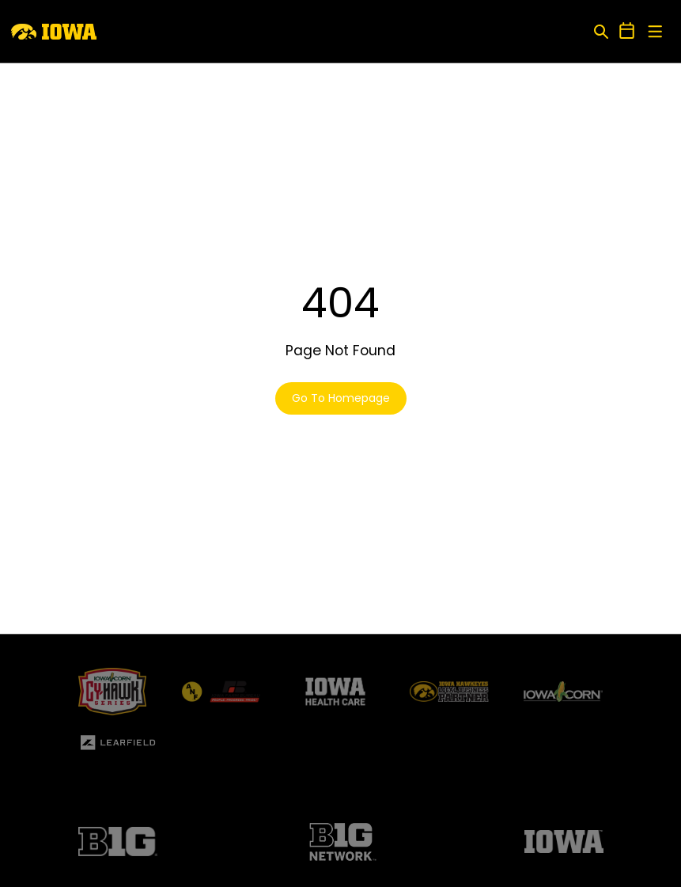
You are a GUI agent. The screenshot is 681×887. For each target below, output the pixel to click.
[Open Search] (601, 31)
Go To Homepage (341, 398)
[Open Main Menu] (655, 32)
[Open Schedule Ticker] (627, 31)
